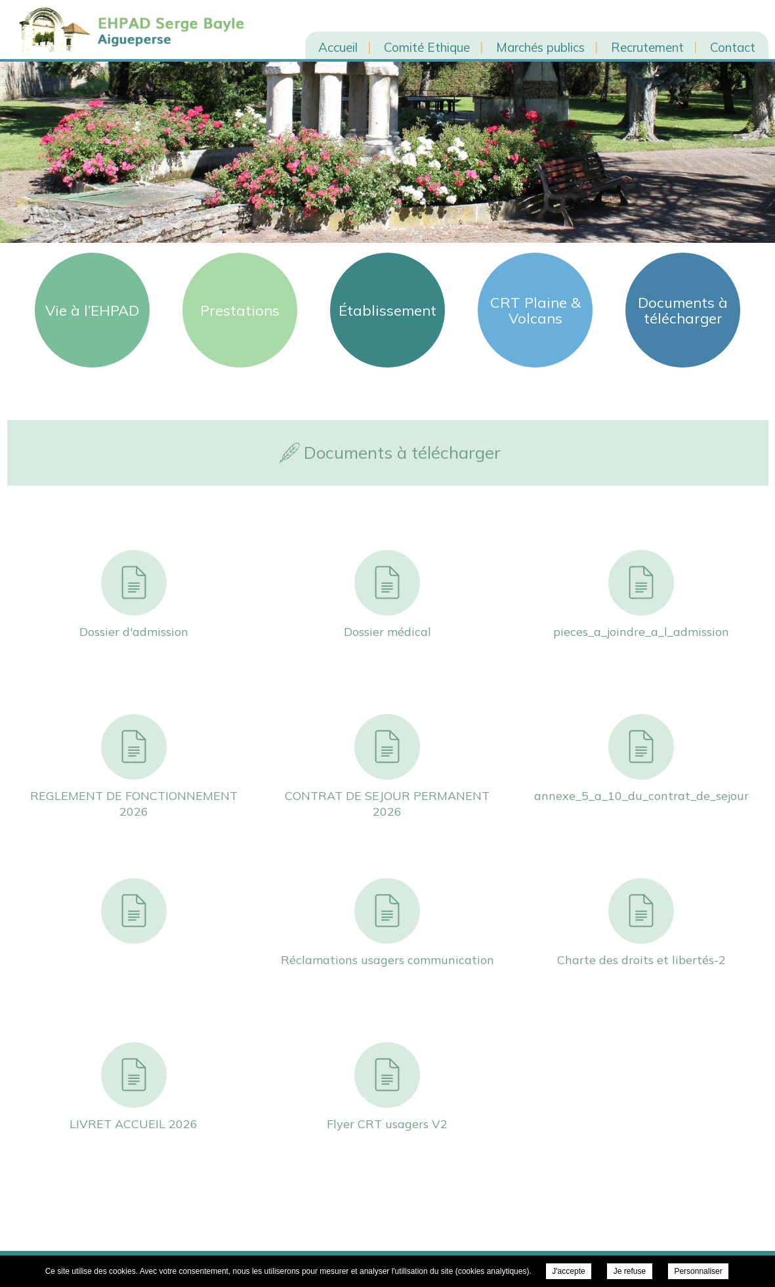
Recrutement (647, 47)
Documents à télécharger (683, 310)
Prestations (240, 310)
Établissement (387, 310)
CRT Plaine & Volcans (535, 310)
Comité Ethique (427, 47)
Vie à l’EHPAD (92, 310)
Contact (732, 47)
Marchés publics (540, 47)
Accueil (338, 47)
